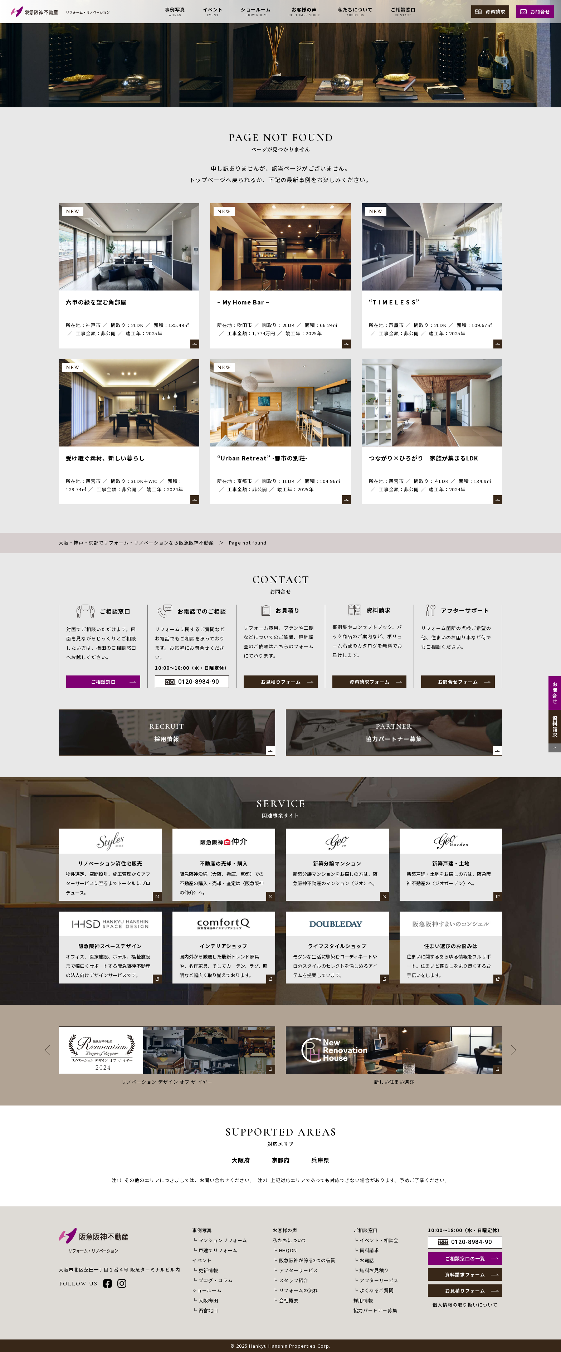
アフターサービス (298, 1270)
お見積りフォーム (281, 681)
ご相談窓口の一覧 (465, 1258)
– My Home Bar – (243, 302)
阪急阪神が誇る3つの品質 (307, 1260)
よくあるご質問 (377, 1290)
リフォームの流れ (298, 1290)
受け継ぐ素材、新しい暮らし (105, 458)
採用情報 (363, 1300)
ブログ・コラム (216, 1280)
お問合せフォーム (458, 681)
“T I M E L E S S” (394, 302)
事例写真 (202, 1230)
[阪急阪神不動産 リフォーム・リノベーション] (60, 11)
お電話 (367, 1260)
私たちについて (290, 1240)
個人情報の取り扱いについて (465, 1304)
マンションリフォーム (223, 1240)
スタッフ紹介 (293, 1280)
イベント (202, 1260)
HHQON (288, 1250)
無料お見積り (374, 1270)
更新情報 (208, 1270)
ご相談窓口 (103, 681)
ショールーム (206, 1290)
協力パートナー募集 (375, 1310)
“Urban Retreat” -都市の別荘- (262, 458)
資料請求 (496, 11)
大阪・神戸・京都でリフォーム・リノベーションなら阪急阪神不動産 (136, 542)
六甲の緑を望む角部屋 (96, 302)
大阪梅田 (208, 1300)
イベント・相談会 (379, 1240)
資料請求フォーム (370, 681)
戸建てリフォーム (218, 1250)
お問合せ (540, 11)
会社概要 (289, 1300)
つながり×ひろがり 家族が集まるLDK (423, 458)
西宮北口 (208, 1310)
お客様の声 (285, 1230)
